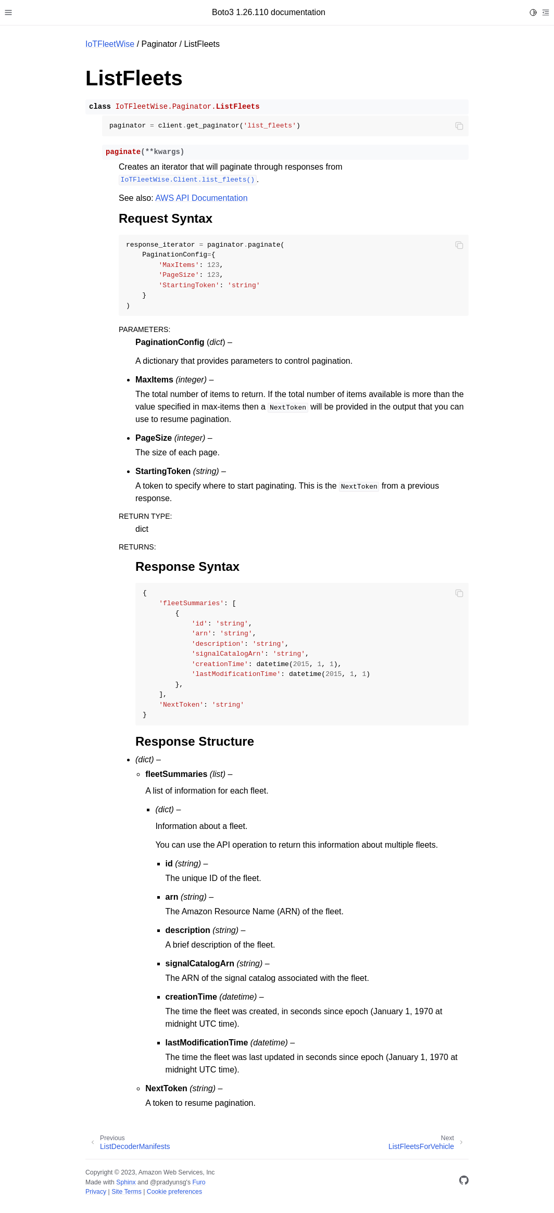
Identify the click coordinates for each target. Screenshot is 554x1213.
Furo (198, 1182)
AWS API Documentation (201, 198)
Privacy (95, 1191)
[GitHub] (464, 1182)
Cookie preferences (174, 1191)
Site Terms (126, 1191)
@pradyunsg (168, 1182)
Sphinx (125, 1182)
